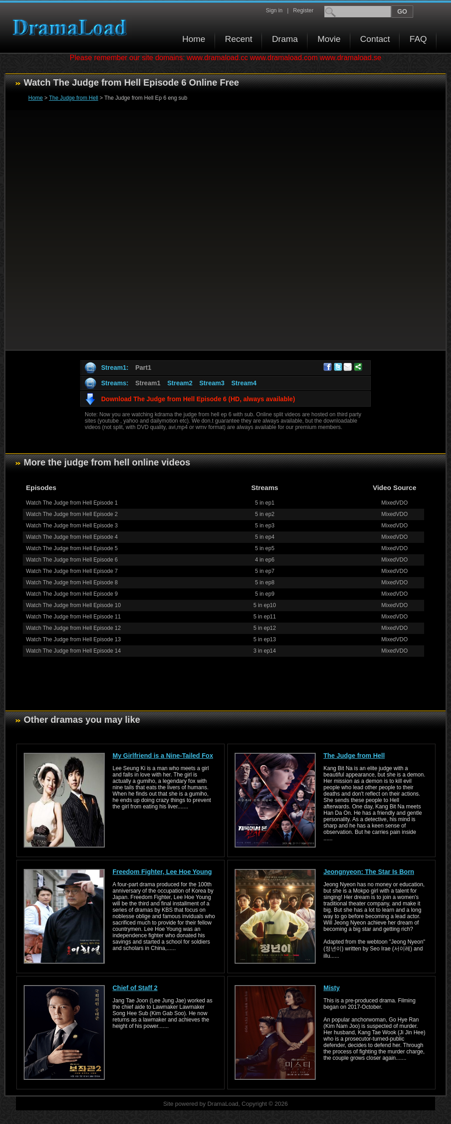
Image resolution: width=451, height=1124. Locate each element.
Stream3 (211, 383)
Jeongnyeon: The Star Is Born (368, 871)
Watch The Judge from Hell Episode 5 (72, 548)
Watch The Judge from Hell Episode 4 (72, 537)
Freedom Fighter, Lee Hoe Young (162, 871)
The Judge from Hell (73, 98)
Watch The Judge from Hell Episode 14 (73, 651)
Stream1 (147, 383)
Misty (331, 987)
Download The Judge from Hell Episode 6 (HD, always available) (198, 399)
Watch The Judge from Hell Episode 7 (72, 571)
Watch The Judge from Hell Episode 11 (73, 616)
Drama (285, 39)
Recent (238, 39)
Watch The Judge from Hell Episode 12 (73, 628)
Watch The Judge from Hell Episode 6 (72, 560)
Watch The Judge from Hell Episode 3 (72, 525)
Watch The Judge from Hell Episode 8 (72, 582)
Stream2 (179, 383)
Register (303, 10)
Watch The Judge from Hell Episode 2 (72, 514)
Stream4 (243, 383)
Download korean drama (72, 27)
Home (193, 39)
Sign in (274, 10)
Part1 (143, 367)
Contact (375, 39)
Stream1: (114, 367)
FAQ (418, 39)
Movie (329, 39)
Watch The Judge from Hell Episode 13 (73, 639)
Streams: (114, 383)
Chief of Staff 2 (135, 987)
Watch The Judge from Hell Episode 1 (72, 503)
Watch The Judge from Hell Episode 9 (72, 594)
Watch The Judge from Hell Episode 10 (73, 605)
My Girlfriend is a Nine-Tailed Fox (163, 755)
